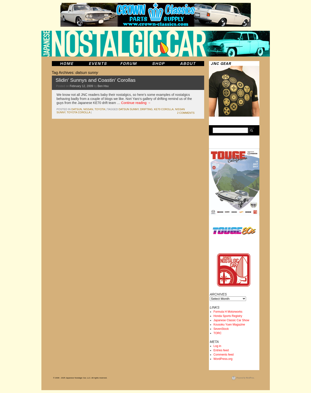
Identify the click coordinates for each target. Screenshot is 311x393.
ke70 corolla (164, 109)
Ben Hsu (103, 86)
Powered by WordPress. (246, 378)
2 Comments (185, 112)
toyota (99, 109)
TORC (217, 333)
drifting (146, 109)
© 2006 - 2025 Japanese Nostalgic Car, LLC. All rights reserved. (80, 378)
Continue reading (136, 103)
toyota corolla (78, 112)
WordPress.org (222, 359)
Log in (217, 346)
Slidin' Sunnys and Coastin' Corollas (96, 80)
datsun (76, 109)
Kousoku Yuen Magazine (229, 324)
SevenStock (221, 329)
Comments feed (223, 354)
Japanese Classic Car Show (231, 320)
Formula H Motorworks (227, 311)
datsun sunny (128, 109)
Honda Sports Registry (227, 316)
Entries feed (221, 350)
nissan (88, 109)
